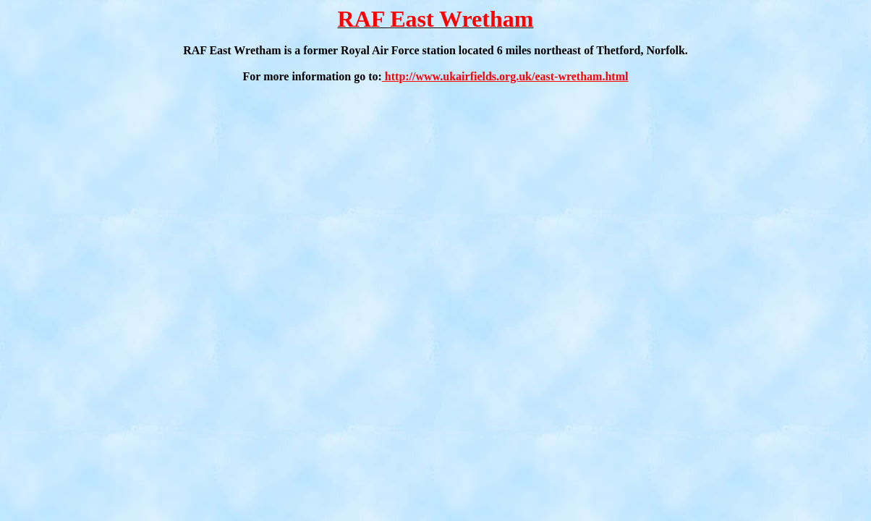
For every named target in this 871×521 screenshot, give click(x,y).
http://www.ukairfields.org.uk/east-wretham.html (505, 76)
